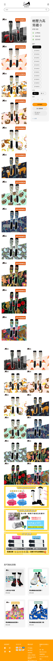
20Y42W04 (36, 54)
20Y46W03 (36, 75)
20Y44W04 (36, 68)
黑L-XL (42, 93)
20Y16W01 (36, 47)
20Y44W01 (36, 58)
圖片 (33, 44)
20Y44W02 (36, 61)
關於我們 (30, 650)
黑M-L (35, 93)
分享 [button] (34, 118)
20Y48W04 (36, 86)
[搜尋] (46, 9)
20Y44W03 (36, 65)
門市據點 (30, 648)
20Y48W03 (36, 83)
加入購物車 (40, 108)
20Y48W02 (36, 79)
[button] (5, 4)
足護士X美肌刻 (31, 655)
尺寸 (33, 90)
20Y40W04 (36, 50)
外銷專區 (30, 652)
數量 (33, 96)
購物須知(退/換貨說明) (32, 657)
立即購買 (39, 104)
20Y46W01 (36, 72)
